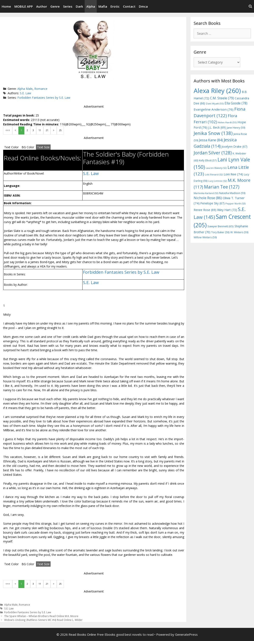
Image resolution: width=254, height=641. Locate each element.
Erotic (115, 6)
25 (60, 130)
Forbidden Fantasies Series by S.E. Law (43, 98)
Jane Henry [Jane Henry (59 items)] (236, 127)
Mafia (102, 6)
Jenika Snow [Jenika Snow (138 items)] (213, 133)
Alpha (90, 6)
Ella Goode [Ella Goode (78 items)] (236, 103)
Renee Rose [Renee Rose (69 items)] (205, 210)
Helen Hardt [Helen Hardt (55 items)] (227, 122)
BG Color (28, 147)
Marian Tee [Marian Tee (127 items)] (221, 187)
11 (40, 130)
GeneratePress (186, 634)
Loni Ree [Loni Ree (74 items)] (233, 174)
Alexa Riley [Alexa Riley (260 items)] (217, 90)
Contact (129, 6)
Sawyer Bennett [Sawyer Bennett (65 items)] (220, 226)
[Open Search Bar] (250, 6)
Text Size (43, 147)
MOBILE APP (23, 6)
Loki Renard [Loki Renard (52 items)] (214, 174)
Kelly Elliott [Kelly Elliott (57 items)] (208, 160)
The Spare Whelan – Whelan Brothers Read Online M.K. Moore (41, 616)
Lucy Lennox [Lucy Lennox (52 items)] (217, 180)
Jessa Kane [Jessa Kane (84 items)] (211, 140)
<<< (8, 130)
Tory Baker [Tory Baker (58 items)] (220, 232)
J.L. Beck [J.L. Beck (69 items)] (217, 127)
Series (67, 6)
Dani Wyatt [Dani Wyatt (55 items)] (215, 103)
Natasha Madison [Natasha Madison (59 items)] (232, 193)
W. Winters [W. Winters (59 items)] (239, 232)
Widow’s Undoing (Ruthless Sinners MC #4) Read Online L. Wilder (43, 620)
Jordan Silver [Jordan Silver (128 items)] (213, 153)
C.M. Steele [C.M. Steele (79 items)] (222, 98)
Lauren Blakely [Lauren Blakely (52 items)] (216, 167)
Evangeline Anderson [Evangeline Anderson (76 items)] (213, 109)
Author (41, 6)
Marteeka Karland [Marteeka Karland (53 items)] (206, 193)
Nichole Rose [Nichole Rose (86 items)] (208, 197)
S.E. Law (25, 93)
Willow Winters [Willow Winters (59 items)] (205, 237)
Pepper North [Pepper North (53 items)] (235, 203)
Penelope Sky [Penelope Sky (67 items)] (212, 203)
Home (6, 6)
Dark (79, 6)
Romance (40, 89)
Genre (55, 6)
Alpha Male (25, 89)
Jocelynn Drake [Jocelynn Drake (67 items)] (234, 146)
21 (47, 130)
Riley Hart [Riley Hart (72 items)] (227, 210)
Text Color (11, 147)
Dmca (143, 6)
